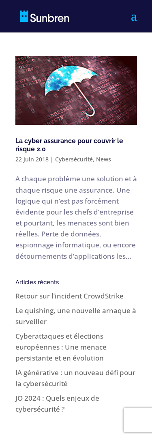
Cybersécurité (74, 159)
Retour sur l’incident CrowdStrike (69, 296)
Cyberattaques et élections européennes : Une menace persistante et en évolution (61, 347)
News (103, 159)
